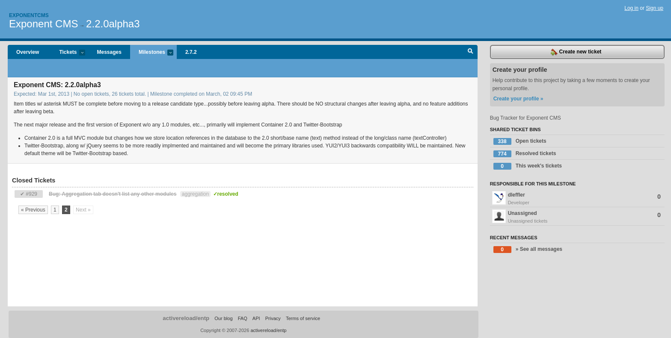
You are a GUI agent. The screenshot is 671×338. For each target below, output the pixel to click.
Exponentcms (29, 15)
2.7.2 (191, 52)
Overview (27, 52)
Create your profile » (518, 99)
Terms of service (303, 318)
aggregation (195, 194)
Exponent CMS (43, 23)
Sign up (654, 8)
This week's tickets (527, 166)
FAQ (242, 318)
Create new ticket (576, 52)
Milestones (151, 52)
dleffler (577, 198)
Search (470, 52)
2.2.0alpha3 (113, 23)
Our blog (223, 318)
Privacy (273, 318)
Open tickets (519, 141)
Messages (109, 52)
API (256, 318)
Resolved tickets (524, 153)
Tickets (67, 52)
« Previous (33, 210)
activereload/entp (186, 318)
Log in (631, 8)
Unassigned (577, 217)
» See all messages (527, 249)
